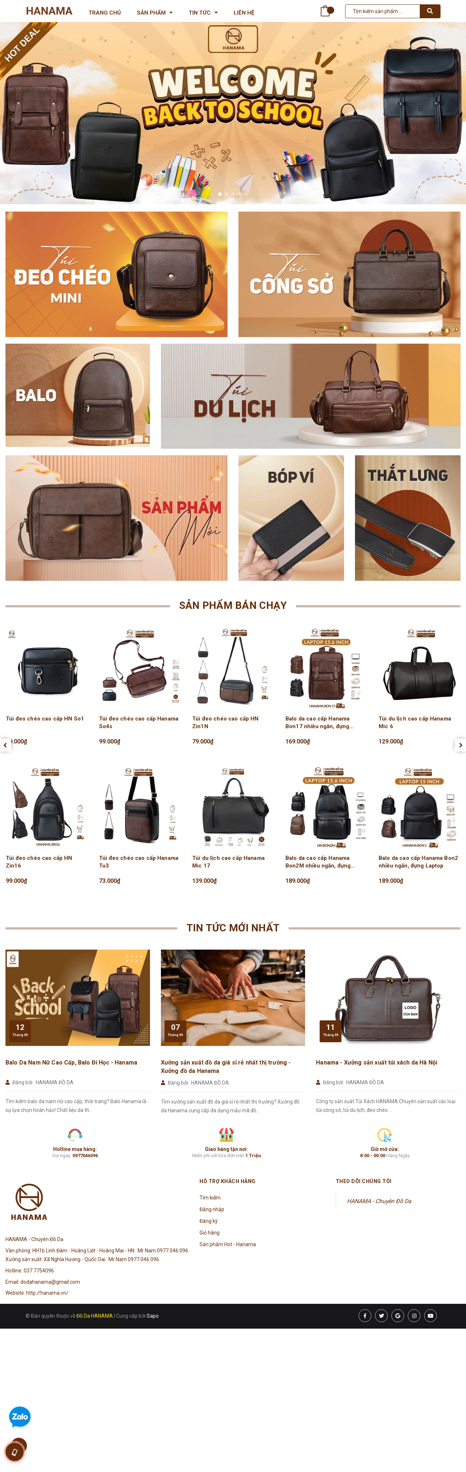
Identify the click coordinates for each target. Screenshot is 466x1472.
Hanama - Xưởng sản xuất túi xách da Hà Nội (376, 1062)
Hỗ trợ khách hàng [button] (228, 1181)
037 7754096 (39, 1271)
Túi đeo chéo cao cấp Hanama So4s (138, 722)
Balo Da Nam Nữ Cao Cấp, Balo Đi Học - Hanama (71, 1062)
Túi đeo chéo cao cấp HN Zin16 (39, 862)
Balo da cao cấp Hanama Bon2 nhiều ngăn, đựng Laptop (418, 862)
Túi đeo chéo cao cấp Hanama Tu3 (138, 862)
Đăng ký (209, 1221)
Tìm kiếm (210, 1198)
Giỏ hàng (210, 1233)
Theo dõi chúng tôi (364, 1181)
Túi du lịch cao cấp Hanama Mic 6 (415, 722)
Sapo (153, 1316)
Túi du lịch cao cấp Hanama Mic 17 (228, 862)
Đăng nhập (212, 1209)
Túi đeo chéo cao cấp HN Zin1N (225, 722)
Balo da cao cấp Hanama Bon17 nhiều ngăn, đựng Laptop (317, 722)
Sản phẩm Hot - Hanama (228, 1244)
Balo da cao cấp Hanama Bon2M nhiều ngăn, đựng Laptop (318, 862)
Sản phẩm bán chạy (233, 605)
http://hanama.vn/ (47, 1293)
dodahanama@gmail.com (50, 1282)
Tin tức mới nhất (233, 928)
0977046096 (85, 1155)
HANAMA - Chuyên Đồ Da (379, 1201)
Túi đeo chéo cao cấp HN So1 (45, 718)
